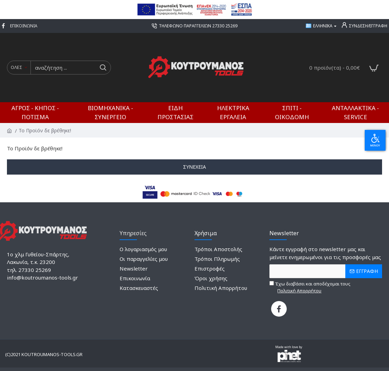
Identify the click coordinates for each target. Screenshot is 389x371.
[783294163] (144, 260)
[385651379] (220, 288)
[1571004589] (218, 250)
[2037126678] (143, 250)
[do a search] (103, 67)
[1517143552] (217, 260)
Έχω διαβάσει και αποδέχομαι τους (310, 287)
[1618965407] (134, 269)
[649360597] (4, 26)
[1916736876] (210, 279)
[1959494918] (139, 288)
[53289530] (209, 269)
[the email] (325, 271)
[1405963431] (23, 26)
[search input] (63, 67)
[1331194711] (279, 309)
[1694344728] (194, 26)
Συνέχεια (194, 167)
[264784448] (135, 279)
